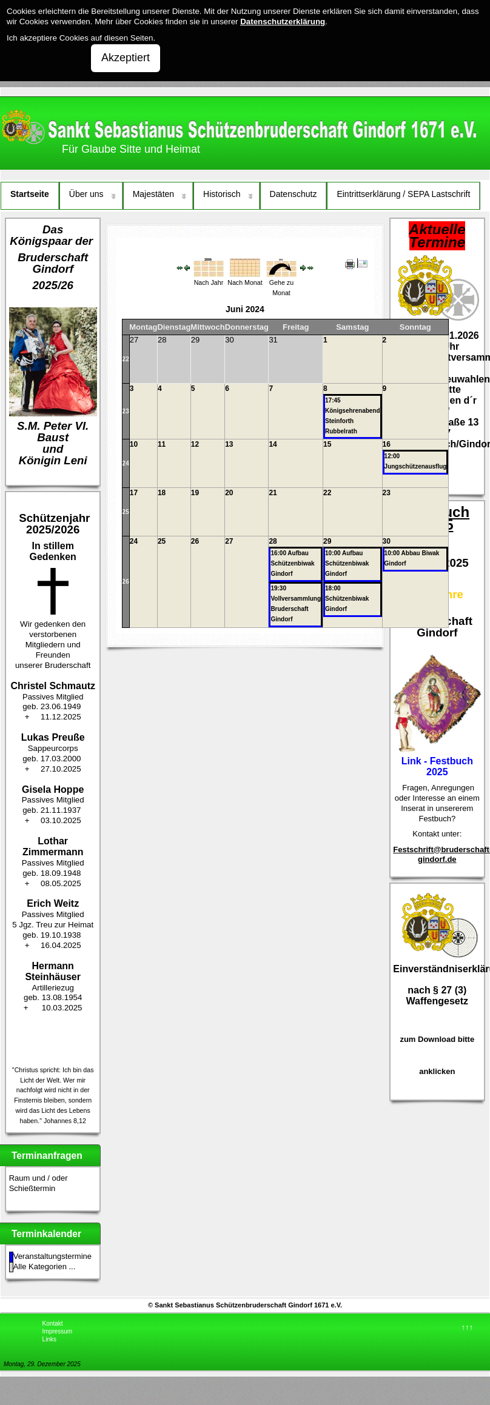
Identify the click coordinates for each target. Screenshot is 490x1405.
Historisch (221, 194)
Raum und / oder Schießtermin (38, 1183)
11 (162, 444)
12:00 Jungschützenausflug (415, 461)
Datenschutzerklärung (282, 21)
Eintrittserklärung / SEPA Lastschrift (403, 194)
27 (229, 541)
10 (134, 444)
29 (327, 541)
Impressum (57, 1331)
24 (125, 463)
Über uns (86, 194)
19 (195, 493)
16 (387, 444)
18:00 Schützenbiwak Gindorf (347, 598)
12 (195, 444)
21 (273, 493)
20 (229, 493)
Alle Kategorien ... (44, 1266)
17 (134, 493)
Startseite (29, 194)
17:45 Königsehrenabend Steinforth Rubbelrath (352, 416)
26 (125, 581)
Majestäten (153, 194)
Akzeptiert (125, 58)
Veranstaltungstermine (52, 1256)
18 (162, 493)
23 (125, 411)
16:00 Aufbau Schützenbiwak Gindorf (292, 563)
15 (327, 444)
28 (273, 541)
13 (229, 444)
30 (387, 541)
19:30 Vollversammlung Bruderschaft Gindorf (295, 603)
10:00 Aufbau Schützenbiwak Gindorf (347, 563)
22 (125, 359)
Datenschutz (293, 194)
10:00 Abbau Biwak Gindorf (412, 558)
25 (125, 512)
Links (49, 1339)
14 (273, 444)
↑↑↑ (467, 1327)
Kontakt (52, 1323)
